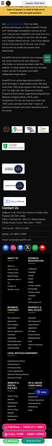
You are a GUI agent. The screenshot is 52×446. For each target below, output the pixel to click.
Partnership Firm (34, 302)
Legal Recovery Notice (16, 361)
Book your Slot (33, 440)
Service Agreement (14, 331)
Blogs (30, 410)
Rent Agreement (34, 321)
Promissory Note (14, 368)
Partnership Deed (14, 341)
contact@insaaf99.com (19, 239)
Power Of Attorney (35, 345)
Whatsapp (11, 441)
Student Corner (13, 289)
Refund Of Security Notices (18, 374)
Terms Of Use (12, 396)
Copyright (32, 272)
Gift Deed (31, 331)
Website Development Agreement (12, 402)
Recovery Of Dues (14, 378)
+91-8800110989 (18, 234)
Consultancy (33, 407)
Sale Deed (32, 318)
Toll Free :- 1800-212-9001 (24, 427)
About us (11, 266)
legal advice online (15, 24)
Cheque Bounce (13, 364)
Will (29, 348)
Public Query (48, 58)
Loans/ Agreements (15, 371)
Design (31, 275)
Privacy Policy (12, 273)
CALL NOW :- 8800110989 (24, 434)
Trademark (32, 269)
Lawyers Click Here (33, 3)
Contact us (11, 286)
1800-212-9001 (22, 228)
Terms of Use (12, 269)
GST (29, 299)
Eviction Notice (34, 335)
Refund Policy (12, 276)
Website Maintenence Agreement (12, 416)
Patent (30, 279)
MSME (30, 282)
